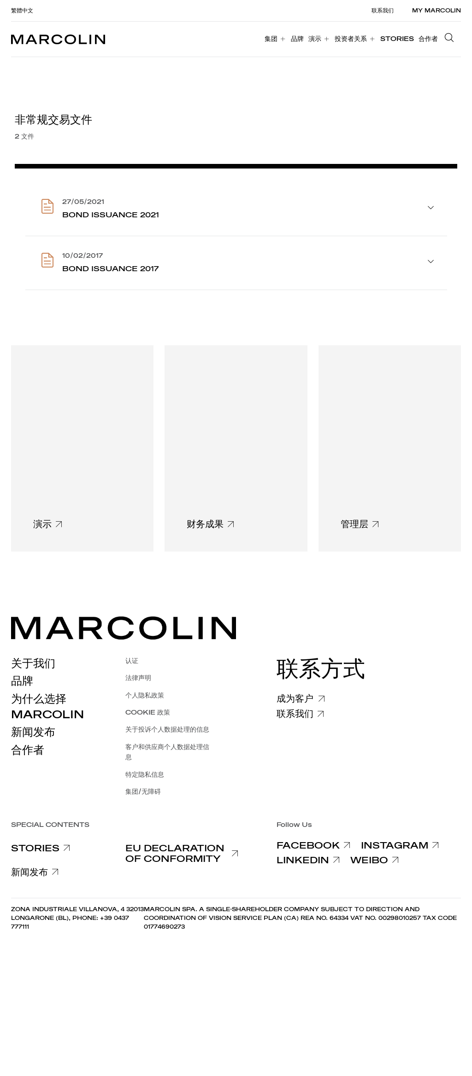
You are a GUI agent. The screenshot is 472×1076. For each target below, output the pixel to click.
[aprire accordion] (430, 209)
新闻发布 (33, 732)
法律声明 (138, 678)
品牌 (22, 680)
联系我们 (383, 10)
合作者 (27, 750)
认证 (131, 661)
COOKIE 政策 (147, 712)
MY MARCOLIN (436, 10)
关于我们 (33, 663)
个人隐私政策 (144, 695)
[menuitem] (275, 39)
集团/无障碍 (143, 792)
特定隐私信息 (144, 775)
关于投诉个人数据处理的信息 (167, 730)
